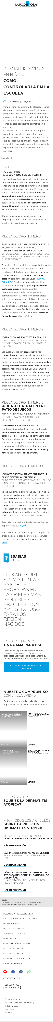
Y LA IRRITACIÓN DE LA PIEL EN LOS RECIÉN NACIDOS (26, 877)
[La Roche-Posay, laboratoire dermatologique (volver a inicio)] (26, 4)
